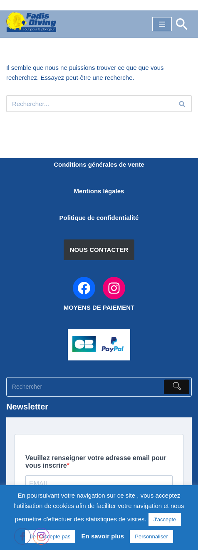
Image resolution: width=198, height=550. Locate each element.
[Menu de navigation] (162, 24)
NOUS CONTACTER (99, 249)
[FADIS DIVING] (31, 22)
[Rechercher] (182, 24)
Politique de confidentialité (99, 217)
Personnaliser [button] (151, 536)
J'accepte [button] (164, 519)
